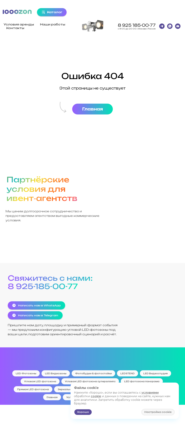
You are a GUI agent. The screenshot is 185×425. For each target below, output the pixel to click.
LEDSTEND (127, 373)
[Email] (177, 26)
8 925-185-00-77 (43, 286)
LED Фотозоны (26, 373)
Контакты (15, 28)
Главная (52, 397)
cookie (96, 396)
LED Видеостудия (155, 373)
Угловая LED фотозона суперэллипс (90, 381)
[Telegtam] (162, 26)
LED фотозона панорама (141, 381)
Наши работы (52, 24)
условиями (150, 392)
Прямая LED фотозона (33, 389)
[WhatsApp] (170, 26)
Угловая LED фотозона (40, 381)
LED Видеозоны (55, 373)
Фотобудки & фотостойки (93, 373)
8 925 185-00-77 (137, 25)
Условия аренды (19, 24)
